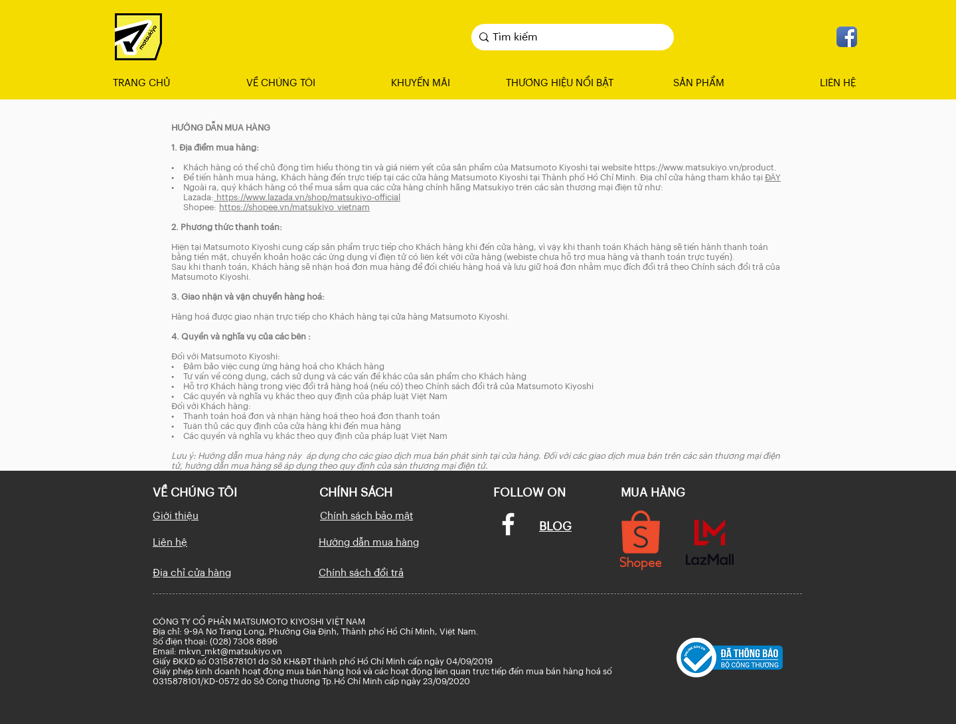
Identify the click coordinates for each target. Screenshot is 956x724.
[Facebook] (508, 524)
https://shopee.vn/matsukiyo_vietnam (294, 207)
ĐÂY (773, 177)
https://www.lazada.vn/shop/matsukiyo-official (307, 197)
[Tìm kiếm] (569, 37)
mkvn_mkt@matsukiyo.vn (230, 651)
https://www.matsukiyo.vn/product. (705, 167)
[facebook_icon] (846, 37)
